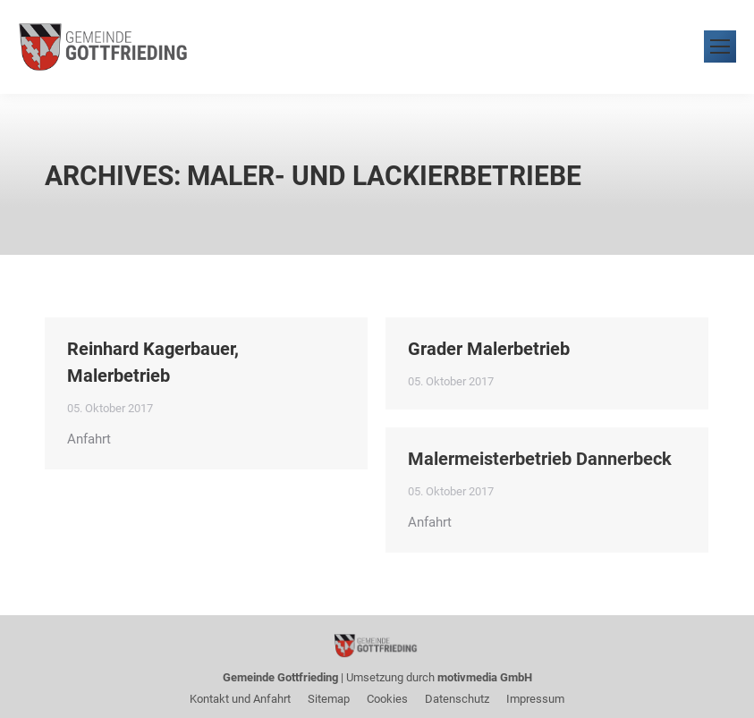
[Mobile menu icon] (720, 46)
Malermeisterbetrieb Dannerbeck (540, 458)
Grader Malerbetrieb (489, 348)
